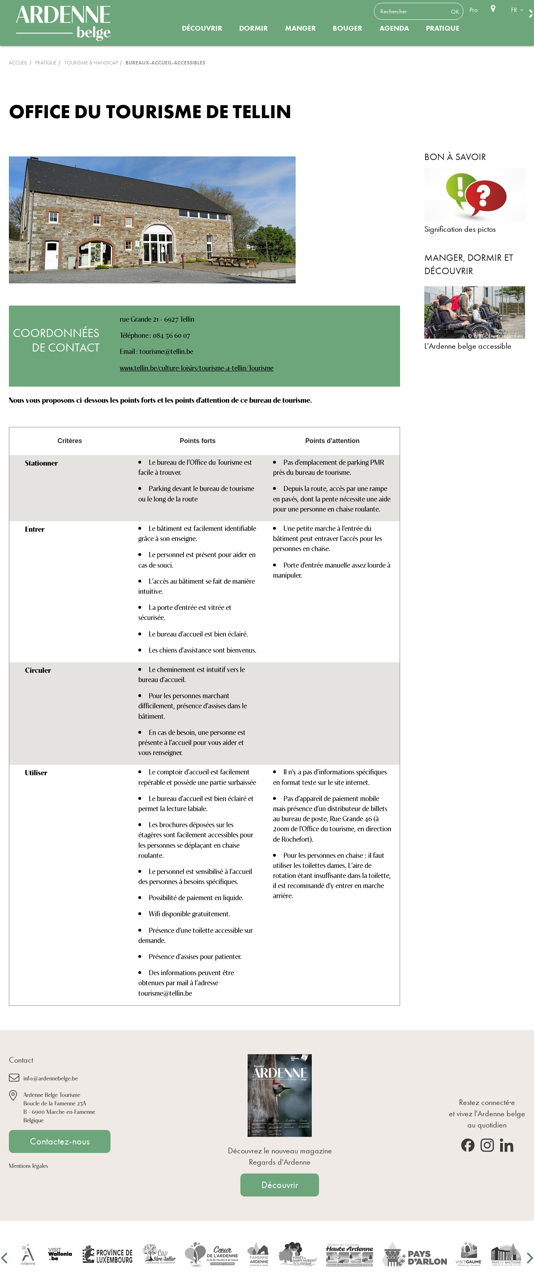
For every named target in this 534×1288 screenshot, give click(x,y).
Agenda (394, 28)
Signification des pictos (460, 229)
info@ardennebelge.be (50, 1078)
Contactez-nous (60, 1141)
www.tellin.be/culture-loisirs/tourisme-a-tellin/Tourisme (196, 367)
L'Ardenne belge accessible (467, 346)
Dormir (253, 28)
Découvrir (202, 28)
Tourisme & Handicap (91, 63)
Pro (473, 10)
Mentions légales (28, 1165)
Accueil (18, 63)
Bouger (347, 28)
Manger (300, 28)
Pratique (442, 28)
